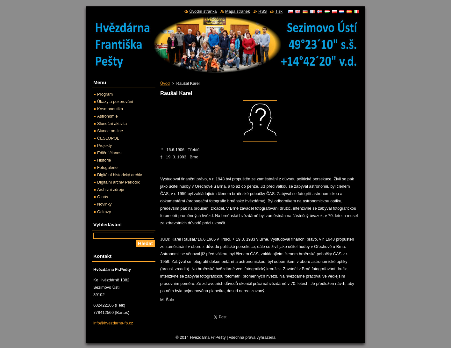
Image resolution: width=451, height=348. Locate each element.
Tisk (279, 11)
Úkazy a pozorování (115, 101)
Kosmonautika (110, 108)
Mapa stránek (237, 11)
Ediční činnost (110, 152)
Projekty (104, 145)
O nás (102, 196)
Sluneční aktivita (112, 123)
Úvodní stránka (203, 11)
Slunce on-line (110, 130)
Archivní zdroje (110, 189)
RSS (262, 11)
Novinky (104, 204)
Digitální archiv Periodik (118, 182)
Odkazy (104, 211)
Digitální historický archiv (119, 174)
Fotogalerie (107, 167)
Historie (104, 160)
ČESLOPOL (108, 138)
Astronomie (107, 116)
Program (105, 94)
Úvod (165, 83)
